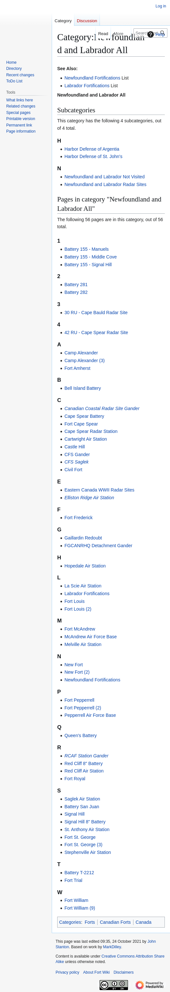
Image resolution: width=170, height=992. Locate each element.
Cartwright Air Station (85, 439)
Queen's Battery (80, 735)
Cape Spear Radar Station (90, 431)
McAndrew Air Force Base (90, 636)
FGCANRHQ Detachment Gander (98, 545)
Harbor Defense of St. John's (93, 156)
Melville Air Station (82, 644)
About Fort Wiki (96, 972)
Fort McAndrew (79, 629)
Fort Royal (74, 778)
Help (155, 34)
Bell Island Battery (82, 388)
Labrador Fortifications (86, 85)
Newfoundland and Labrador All (91, 95)
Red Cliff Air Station (83, 770)
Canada (144, 922)
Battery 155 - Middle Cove (90, 256)
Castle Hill (74, 446)
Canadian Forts (115, 922)
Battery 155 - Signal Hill (88, 264)
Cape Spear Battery (84, 416)
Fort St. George (79, 837)
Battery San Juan (81, 806)
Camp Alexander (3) (84, 360)
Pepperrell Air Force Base (90, 715)
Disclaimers (123, 972)
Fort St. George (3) (83, 844)
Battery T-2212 (79, 872)
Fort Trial (73, 880)
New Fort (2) (77, 672)
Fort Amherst (77, 368)
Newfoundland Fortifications (92, 77)
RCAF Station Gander (86, 755)
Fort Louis (74, 601)
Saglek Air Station (82, 798)
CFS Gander (77, 454)
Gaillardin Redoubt (83, 537)
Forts (90, 922)
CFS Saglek (76, 461)
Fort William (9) (79, 908)
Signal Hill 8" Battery (84, 821)
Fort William (76, 900)
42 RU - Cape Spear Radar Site (96, 332)
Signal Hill (74, 814)
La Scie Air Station (82, 585)
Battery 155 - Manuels (86, 249)
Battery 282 (76, 292)
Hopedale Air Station (85, 565)
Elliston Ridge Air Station (89, 497)
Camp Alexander (81, 352)
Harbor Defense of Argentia (91, 149)
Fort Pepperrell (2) (82, 707)
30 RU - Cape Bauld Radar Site (95, 312)
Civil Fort (73, 469)
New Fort (73, 664)
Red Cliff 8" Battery (83, 763)
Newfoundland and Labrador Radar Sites (105, 184)
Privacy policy (67, 972)
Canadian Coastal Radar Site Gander (101, 408)
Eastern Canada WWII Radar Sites (99, 489)
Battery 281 (76, 284)
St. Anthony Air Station (86, 829)
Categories (70, 922)
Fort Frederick (78, 517)
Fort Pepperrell (79, 700)
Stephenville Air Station (87, 852)
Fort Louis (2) (77, 609)
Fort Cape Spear (81, 423)
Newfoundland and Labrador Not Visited (104, 176)
